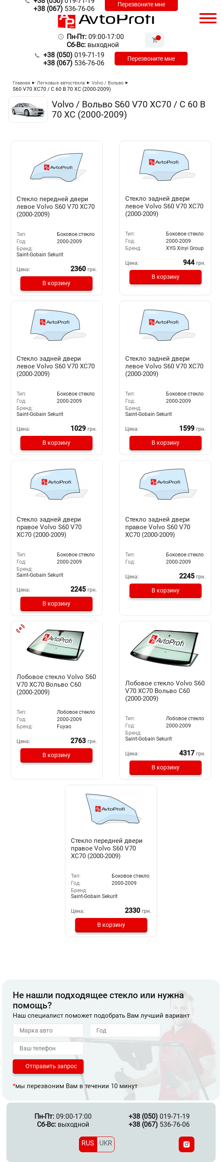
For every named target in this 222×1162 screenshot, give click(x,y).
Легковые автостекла (61, 83)
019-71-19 (73, 55)
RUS (87, 1143)
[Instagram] (186, 1144)
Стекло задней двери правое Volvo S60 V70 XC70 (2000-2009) (49, 527)
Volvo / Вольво (108, 83)
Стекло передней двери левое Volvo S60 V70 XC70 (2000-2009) (56, 206)
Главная (21, 83)
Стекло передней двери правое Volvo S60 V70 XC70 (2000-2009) (107, 848)
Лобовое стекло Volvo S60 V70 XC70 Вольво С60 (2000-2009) (56, 684)
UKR (105, 1143)
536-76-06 (64, 9)
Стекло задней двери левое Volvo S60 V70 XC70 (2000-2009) (164, 206)
